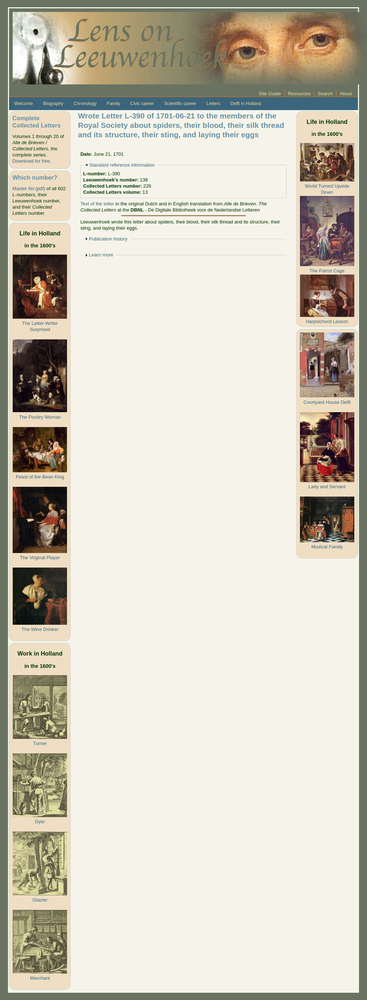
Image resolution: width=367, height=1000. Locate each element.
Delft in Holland (245, 103)
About (346, 93)
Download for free (31, 161)
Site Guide (270, 93)
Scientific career (180, 103)
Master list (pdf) (28, 188)
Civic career (142, 103)
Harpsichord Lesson (327, 321)
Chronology (85, 103)
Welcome (23, 103)
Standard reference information (122, 165)
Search (325, 93)
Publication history (108, 239)
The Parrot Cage (327, 270)
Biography (53, 103)
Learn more (101, 255)
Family (113, 103)
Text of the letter (97, 203)
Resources (299, 93)
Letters (213, 103)
